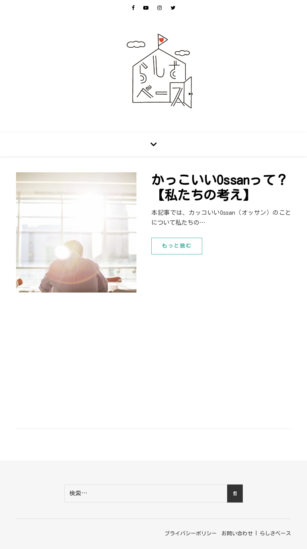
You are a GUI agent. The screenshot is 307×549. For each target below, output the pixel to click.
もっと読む (177, 245)
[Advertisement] (153, 353)
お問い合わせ (237, 533)
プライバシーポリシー (191, 533)
